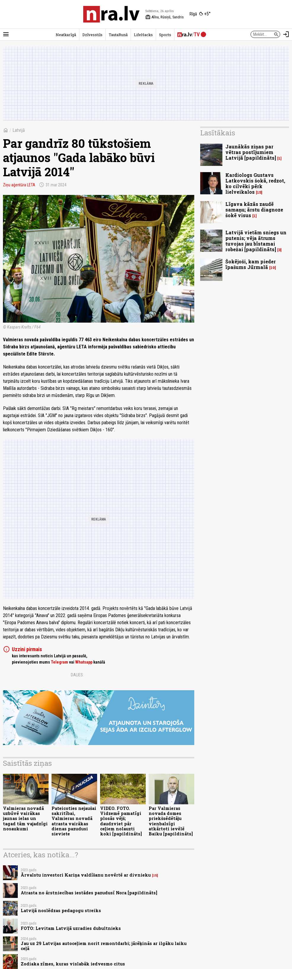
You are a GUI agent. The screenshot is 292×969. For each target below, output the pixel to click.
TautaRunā (118, 34)
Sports (165, 34)
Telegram (59, 662)
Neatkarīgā (66, 34)
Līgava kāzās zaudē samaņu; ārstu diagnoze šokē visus (254, 209)
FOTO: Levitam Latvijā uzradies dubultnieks (71, 928)
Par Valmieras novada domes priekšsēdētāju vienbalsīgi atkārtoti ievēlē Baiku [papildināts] (171, 821)
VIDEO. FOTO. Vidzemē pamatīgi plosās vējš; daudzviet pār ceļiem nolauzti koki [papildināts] (121, 821)
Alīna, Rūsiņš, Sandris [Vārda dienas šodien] (164, 17)
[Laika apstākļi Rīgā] (200, 14)
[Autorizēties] (286, 34)
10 (272, 267)
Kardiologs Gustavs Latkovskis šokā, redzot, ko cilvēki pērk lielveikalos (255, 183)
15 (155, 875)
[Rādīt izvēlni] (6, 34)
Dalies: (77, 674)
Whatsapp (83, 662)
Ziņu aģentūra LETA (19, 184)
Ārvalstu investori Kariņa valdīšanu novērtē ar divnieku (86, 875)
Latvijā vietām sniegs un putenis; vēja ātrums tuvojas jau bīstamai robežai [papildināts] (255, 241)
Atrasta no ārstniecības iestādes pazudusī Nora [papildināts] (89, 893)
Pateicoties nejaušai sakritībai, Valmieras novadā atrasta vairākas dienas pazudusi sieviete (74, 821)
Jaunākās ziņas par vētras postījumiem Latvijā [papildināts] (250, 152)
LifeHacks (143, 34)
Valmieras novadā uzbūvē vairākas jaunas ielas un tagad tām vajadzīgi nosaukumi (25, 818)
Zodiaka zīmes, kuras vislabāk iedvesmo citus (73, 964)
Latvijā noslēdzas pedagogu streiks (61, 910)
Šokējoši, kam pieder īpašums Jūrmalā (250, 264)
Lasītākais (217, 132)
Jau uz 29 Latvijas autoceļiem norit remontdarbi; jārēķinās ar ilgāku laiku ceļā (104, 946)
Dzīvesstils (92, 34)
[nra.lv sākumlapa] (111, 14)
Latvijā (18, 130)
